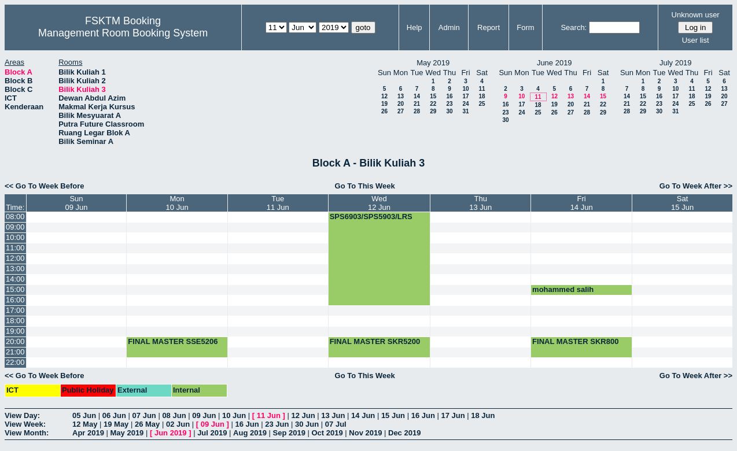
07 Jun (144, 415)
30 (449, 111)
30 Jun (307, 424)
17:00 (15, 310)
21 (417, 104)
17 (465, 96)
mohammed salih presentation (563, 293)
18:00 (15, 320)
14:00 (15, 279)
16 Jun (423, 415)
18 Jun (483, 415)
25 (481, 104)
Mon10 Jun (177, 203)
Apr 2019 (88, 432)
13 (400, 96)
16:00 (15, 299)
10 (465, 89)
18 (481, 96)
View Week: (25, 424)
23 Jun (277, 424)
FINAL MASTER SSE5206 (173, 341)
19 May (116, 424)
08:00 (15, 216)
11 (481, 89)
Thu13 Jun (480, 203)
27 (400, 111)
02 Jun (178, 424)
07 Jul (336, 424)
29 (433, 111)
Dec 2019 (404, 432)
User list (695, 40)
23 (449, 104)
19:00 (15, 331)
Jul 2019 (212, 432)
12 (384, 96)
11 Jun (269, 415)
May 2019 (127, 432)
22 (433, 104)
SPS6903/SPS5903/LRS (371, 216)
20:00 (15, 341)
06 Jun (114, 415)
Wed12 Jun (379, 203)
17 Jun (453, 415)
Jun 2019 (170, 432)
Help (414, 27)
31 (465, 111)
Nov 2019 (365, 432)
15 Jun (393, 415)
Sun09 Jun (76, 203)
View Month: (27, 432)
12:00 (15, 258)
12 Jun (303, 415)
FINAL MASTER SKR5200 (375, 341)
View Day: (22, 415)
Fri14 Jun (581, 203)
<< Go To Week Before (44, 186)
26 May (147, 424)
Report (488, 27)
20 (400, 104)
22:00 (15, 362)
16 (449, 96)
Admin (449, 27)
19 (384, 104)
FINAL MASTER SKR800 (575, 341)
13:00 (15, 268)
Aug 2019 (250, 432)
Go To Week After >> (695, 186)
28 (417, 111)
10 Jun (234, 415)
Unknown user (696, 14)
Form (525, 27)
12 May (84, 424)
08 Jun (174, 415)
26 (384, 111)
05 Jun (84, 415)
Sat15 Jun (682, 203)
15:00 (15, 289)
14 (417, 96)
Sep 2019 (289, 432)
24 (465, 104)
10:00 (15, 237)
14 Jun (363, 415)
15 (433, 96)
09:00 (15, 227)
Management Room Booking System (123, 33)
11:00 (15, 247)
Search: (574, 27)
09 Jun (204, 415)
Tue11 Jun (278, 203)
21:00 (15, 352)
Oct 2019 (326, 432)
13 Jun (333, 415)
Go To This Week (365, 186)
